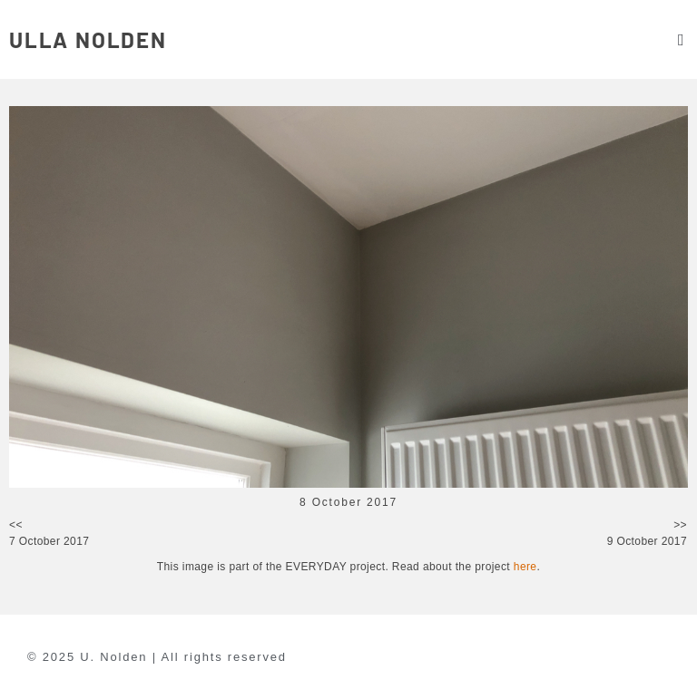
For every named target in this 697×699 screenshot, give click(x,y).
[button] (680, 39)
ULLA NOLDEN (88, 39)
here (525, 566)
